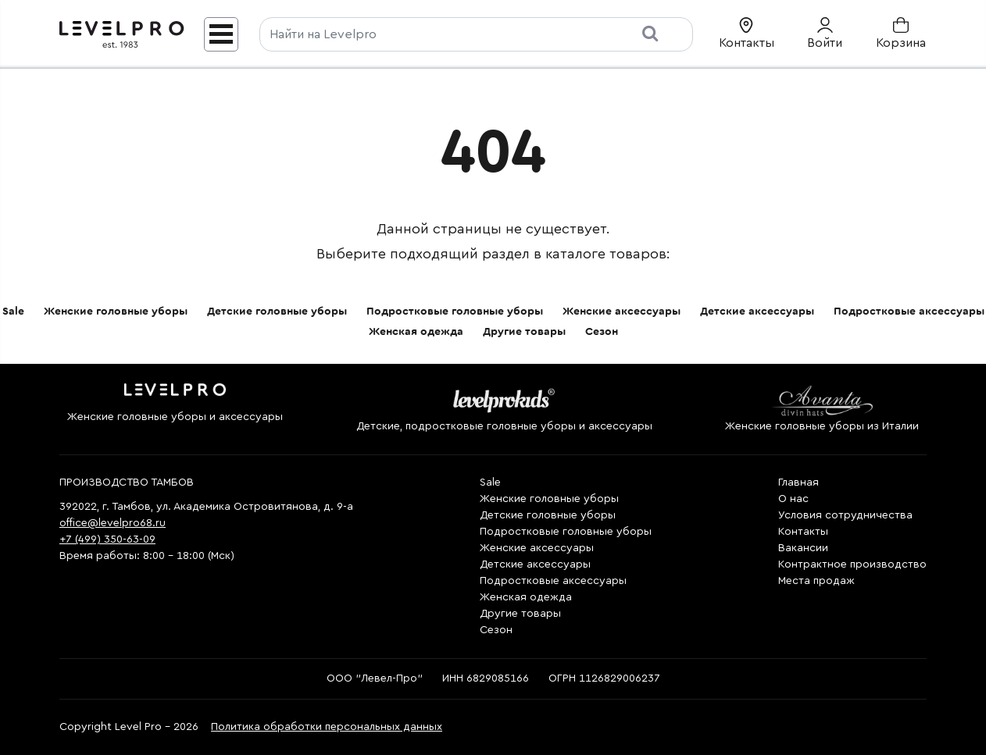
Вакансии (803, 548)
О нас (793, 498)
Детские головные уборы (277, 311)
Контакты (803, 531)
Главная (798, 482)
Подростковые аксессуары (909, 311)
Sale (13, 311)
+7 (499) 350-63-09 (107, 539)
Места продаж (816, 580)
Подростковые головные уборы (454, 311)
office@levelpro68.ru (112, 523)
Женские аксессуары (622, 311)
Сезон (601, 331)
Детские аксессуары (757, 311)
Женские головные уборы (116, 311)
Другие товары (524, 331)
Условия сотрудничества (845, 515)
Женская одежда (416, 331)
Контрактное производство (852, 564)
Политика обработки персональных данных (326, 726)
